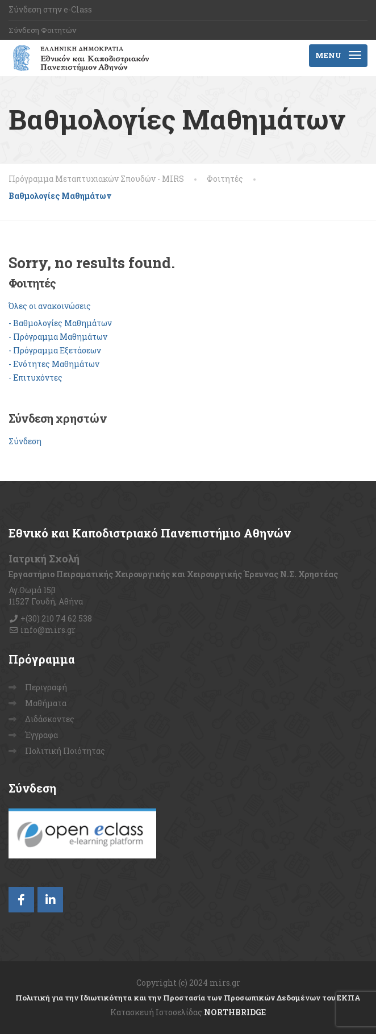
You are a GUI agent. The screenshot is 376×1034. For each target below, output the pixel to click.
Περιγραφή (46, 687)
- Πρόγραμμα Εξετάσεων (55, 350)
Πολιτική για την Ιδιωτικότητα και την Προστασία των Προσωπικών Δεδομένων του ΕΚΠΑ (188, 998)
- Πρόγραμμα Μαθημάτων (58, 336)
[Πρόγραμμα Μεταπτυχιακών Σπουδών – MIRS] (78, 58)
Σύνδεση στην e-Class (50, 9)
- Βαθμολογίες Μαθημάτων (60, 323)
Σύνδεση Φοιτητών (42, 30)
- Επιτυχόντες (35, 377)
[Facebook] (21, 899)
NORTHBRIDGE (235, 1012)
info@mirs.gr (48, 629)
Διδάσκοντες (49, 719)
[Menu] (338, 55)
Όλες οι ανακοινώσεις (50, 306)
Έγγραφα (41, 734)
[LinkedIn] (50, 899)
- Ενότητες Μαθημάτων (54, 363)
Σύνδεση (25, 441)
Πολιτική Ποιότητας (65, 750)
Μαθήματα (45, 703)
